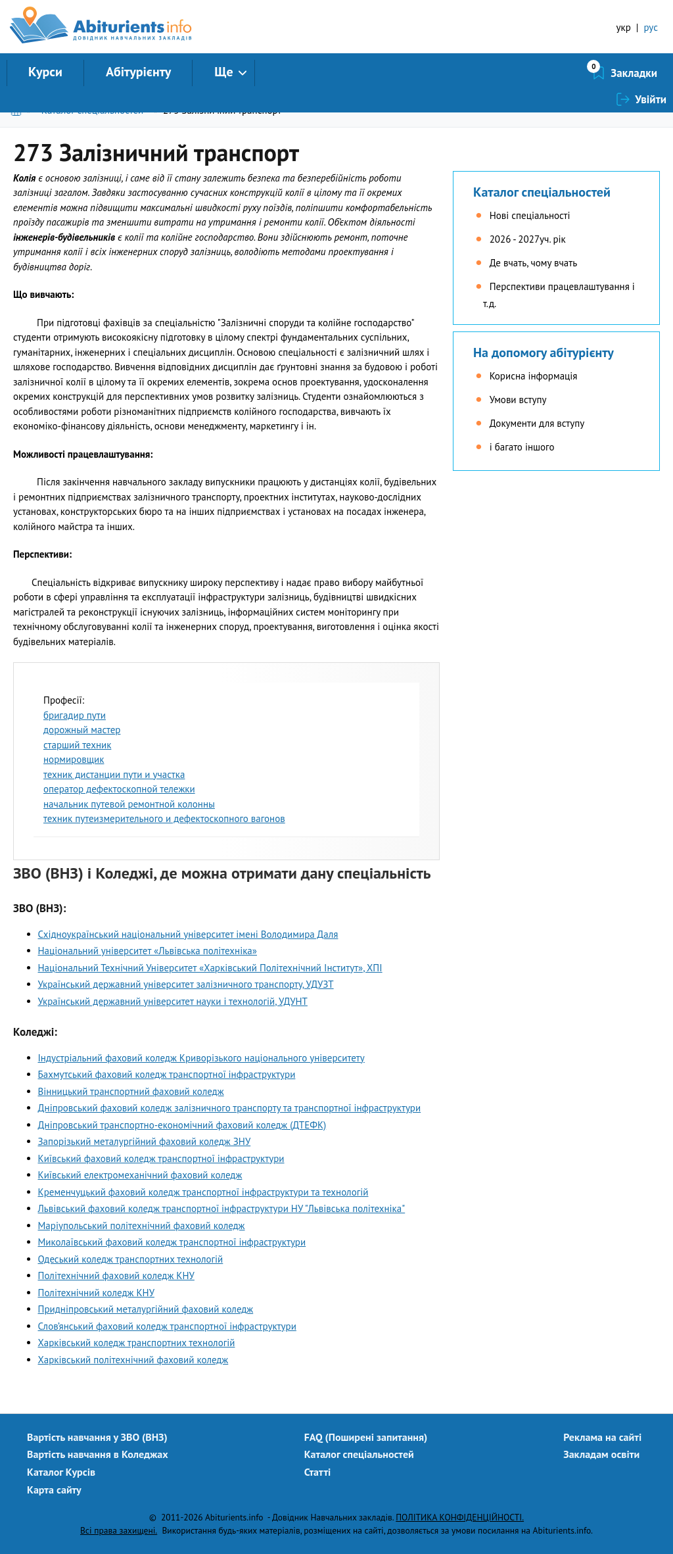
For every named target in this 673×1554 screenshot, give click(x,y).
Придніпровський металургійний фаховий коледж (146, 1309)
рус (650, 27)
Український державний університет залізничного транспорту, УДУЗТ (186, 984)
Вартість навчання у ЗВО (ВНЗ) (97, 1437)
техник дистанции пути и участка (114, 774)
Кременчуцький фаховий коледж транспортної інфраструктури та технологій (203, 1192)
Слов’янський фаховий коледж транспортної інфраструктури (167, 1326)
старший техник (77, 745)
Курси (45, 71)
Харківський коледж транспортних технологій (136, 1342)
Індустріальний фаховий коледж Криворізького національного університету (201, 1058)
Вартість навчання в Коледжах (97, 1454)
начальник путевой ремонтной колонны (129, 804)
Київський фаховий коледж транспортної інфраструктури (161, 1158)
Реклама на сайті (602, 1437)
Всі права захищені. (118, 1530)
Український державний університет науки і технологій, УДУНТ (173, 1001)
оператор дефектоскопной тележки (119, 789)
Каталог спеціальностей (92, 110)
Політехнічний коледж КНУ (96, 1292)
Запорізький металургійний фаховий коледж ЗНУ (144, 1141)
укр (623, 27)
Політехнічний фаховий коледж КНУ (116, 1275)
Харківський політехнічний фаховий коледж (133, 1359)
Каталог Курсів (61, 1471)
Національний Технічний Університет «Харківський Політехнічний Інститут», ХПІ (210, 967)
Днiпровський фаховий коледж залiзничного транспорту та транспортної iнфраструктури (229, 1108)
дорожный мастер (81, 729)
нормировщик (73, 759)
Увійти (650, 73)
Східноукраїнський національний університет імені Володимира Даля (188, 934)
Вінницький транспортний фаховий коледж (131, 1091)
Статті (317, 1471)
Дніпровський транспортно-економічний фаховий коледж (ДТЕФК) (182, 1125)
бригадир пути (74, 715)
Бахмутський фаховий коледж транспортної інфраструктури (167, 1074)
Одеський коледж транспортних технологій (130, 1259)
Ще (223, 71)
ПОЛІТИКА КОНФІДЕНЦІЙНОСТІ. (460, 1517)
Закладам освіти (601, 1454)
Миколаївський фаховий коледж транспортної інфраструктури (172, 1242)
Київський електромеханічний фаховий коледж (140, 1175)
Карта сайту (54, 1489)
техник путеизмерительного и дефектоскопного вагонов (164, 818)
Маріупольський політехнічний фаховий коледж (141, 1225)
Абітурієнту (138, 71)
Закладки (564, 73)
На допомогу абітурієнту (543, 352)
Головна (19, 110)
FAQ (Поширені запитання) (366, 1437)
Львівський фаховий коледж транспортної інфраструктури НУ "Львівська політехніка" (222, 1208)
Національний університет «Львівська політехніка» (147, 950)
